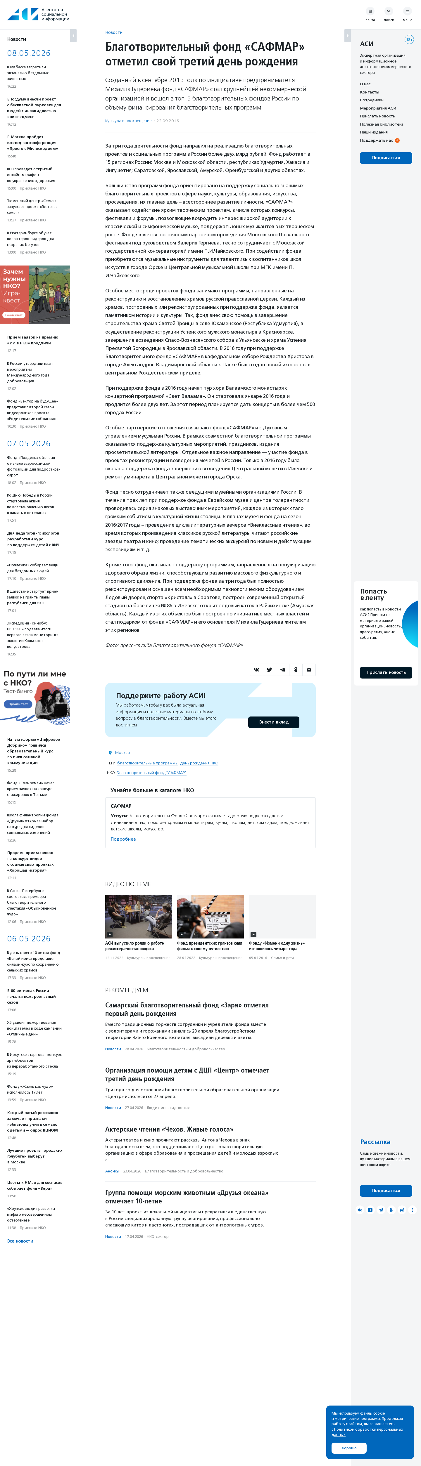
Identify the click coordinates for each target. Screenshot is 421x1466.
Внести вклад (273, 722)
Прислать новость (377, 116)
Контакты (369, 92)
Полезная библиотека (381, 124)
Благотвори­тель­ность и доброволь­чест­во (186, 1049)
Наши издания (374, 132)
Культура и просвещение (128, 120)
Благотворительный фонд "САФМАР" (152, 772)
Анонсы (112, 1171)
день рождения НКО (199, 763)
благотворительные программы (147, 763)
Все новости (20, 1241)
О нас (365, 83)
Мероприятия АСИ (378, 108)
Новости (113, 32)
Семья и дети (282, 958)
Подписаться (386, 158)
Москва (122, 752)
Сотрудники (372, 100)
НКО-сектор (158, 1236)
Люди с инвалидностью (169, 1108)
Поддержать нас (376, 140)
